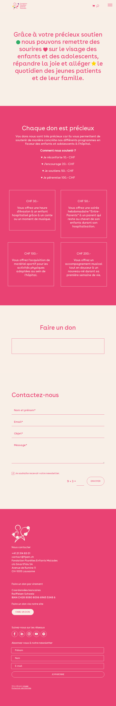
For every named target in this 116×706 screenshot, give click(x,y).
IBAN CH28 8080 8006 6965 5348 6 (33, 597)
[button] (110, 5)
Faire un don (23, 612)
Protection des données (21, 688)
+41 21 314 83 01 (21, 553)
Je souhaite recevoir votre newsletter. (36, 473)
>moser (25, 686)
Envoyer (95, 481)
